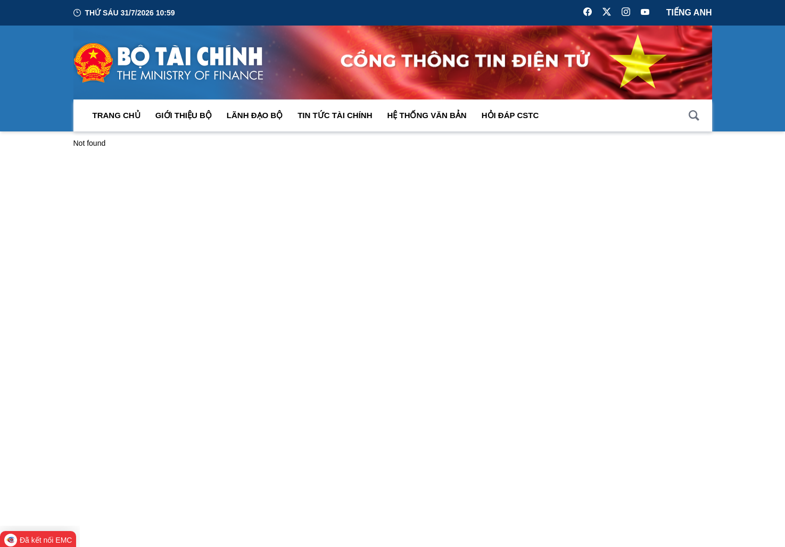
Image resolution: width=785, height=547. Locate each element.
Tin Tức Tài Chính (335, 115)
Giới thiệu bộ (183, 115)
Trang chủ (117, 115)
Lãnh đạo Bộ (255, 115)
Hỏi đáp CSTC (510, 115)
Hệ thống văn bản (427, 115)
